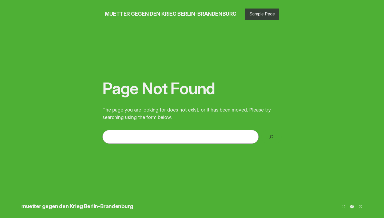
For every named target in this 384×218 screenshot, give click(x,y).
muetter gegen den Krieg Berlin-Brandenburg (171, 14)
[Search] (271, 137)
